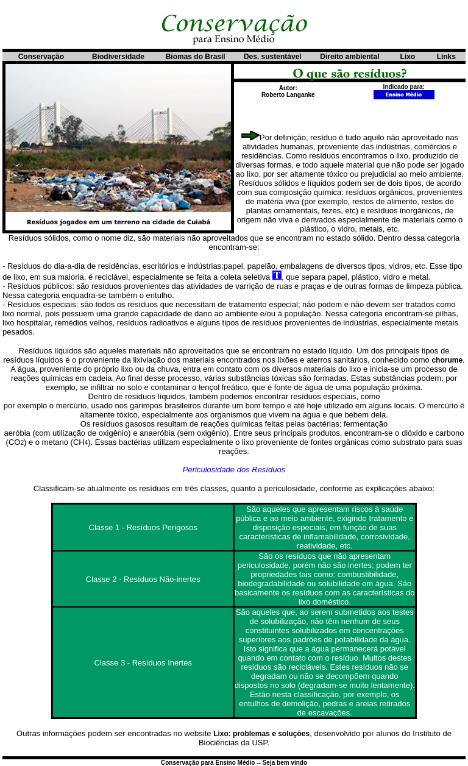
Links (446, 56)
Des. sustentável (273, 56)
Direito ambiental (349, 56)
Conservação (41, 56)
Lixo (408, 56)
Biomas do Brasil (195, 56)
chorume (447, 360)
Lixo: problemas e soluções (261, 733)
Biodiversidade (118, 56)
